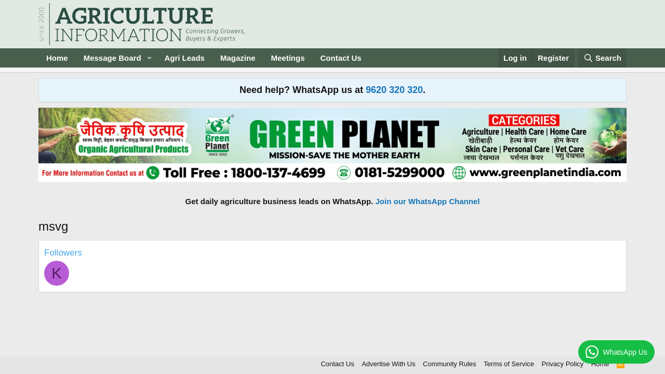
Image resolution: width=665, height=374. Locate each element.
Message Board (112, 58)
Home (57, 58)
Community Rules (449, 364)
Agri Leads (184, 58)
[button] (149, 58)
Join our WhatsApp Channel (428, 201)
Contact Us (341, 58)
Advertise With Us (388, 364)
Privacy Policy (562, 364)
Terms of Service (509, 364)
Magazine (238, 58)
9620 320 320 (394, 90)
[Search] (602, 58)
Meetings (287, 58)
